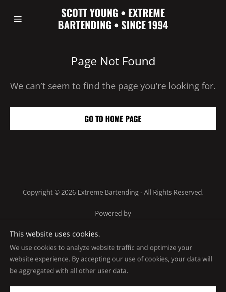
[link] (113, 18)
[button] (25, 19)
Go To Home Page (113, 118)
